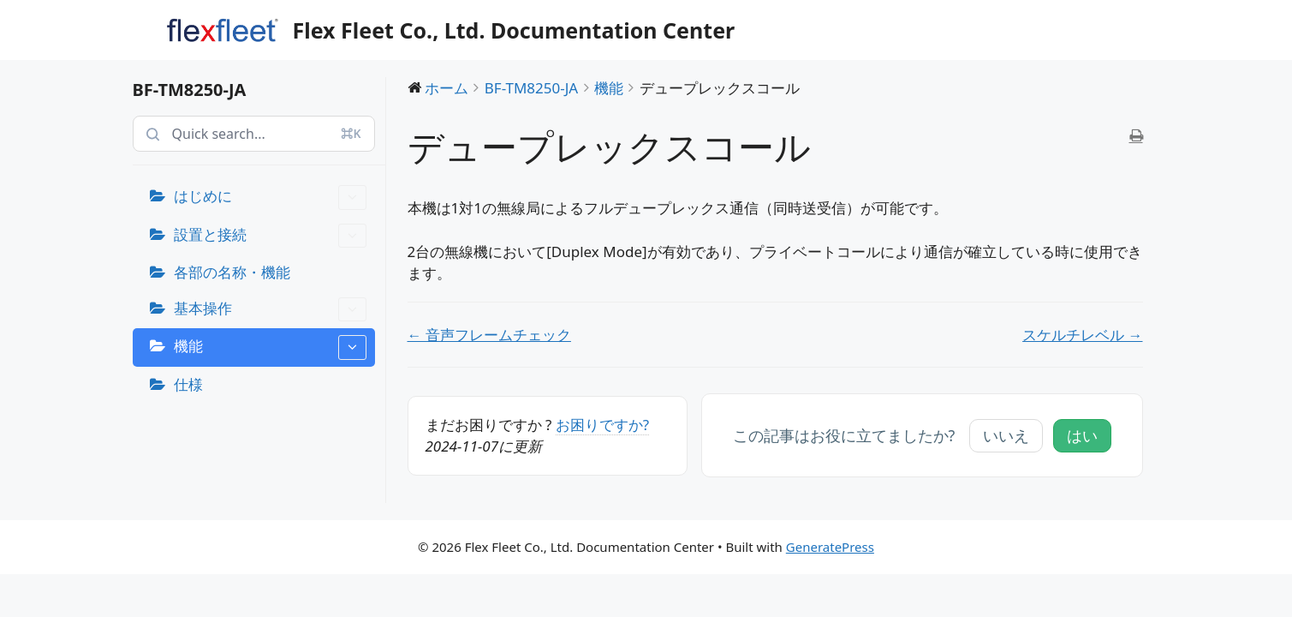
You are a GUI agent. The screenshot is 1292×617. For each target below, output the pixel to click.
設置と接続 (270, 236)
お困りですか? (602, 424)
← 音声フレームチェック (489, 334)
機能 (270, 347)
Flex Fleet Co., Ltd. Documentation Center (514, 30)
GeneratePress (830, 546)
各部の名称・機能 (232, 272)
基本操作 (270, 309)
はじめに (270, 197)
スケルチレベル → (1082, 334)
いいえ (1006, 435)
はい (1082, 435)
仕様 (188, 384)
